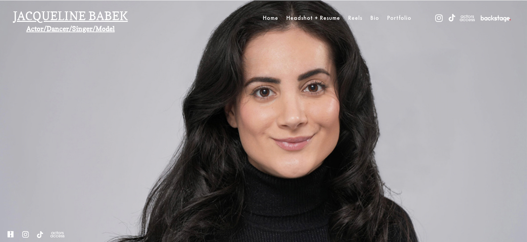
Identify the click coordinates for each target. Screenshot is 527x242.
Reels (355, 18)
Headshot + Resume (313, 18)
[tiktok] (452, 18)
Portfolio (399, 18)
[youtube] (467, 18)
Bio (374, 18)
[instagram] (439, 18)
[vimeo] (496, 17)
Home (270, 18)
